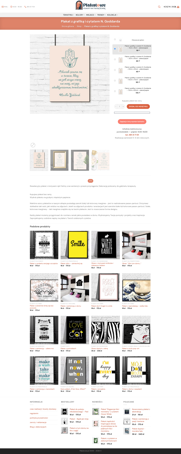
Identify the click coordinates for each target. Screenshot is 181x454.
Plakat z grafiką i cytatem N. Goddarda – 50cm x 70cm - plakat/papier (138, 79)
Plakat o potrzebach (68, 349)
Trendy (101, 15)
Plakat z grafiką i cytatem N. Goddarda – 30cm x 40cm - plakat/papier (138, 68)
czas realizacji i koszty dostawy (43, 409)
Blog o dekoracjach (38, 427)
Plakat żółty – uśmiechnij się (71, 264)
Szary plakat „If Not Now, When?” (73, 389)
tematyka (68, 15)
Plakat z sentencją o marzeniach (42, 389)
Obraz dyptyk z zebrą (99, 349)
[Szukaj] (159, 6)
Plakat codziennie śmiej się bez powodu (41, 307)
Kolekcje (112, 15)
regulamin (34, 413)
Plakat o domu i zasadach (132, 389)
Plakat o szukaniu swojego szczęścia (44, 264)
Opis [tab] (90, 181)
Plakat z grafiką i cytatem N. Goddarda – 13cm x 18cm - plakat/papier (138, 47)
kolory (80, 15)
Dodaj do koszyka (138, 106)
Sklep (79, 26)
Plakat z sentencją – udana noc (42, 349)
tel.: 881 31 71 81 (132, 135)
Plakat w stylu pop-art (130, 349)
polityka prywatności (39, 418)
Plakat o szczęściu (98, 389)
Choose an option (138, 40)
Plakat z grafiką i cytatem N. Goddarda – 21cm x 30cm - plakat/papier (138, 57)
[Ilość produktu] (119, 106)
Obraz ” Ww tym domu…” (131, 264)
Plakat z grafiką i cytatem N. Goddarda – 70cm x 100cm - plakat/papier (138, 89)
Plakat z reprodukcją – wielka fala (135, 306)
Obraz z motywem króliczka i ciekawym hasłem (102, 264)
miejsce (91, 15)
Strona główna (68, 26)
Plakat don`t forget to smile (101, 306)
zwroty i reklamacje (38, 422)
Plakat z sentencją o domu (71, 306)
